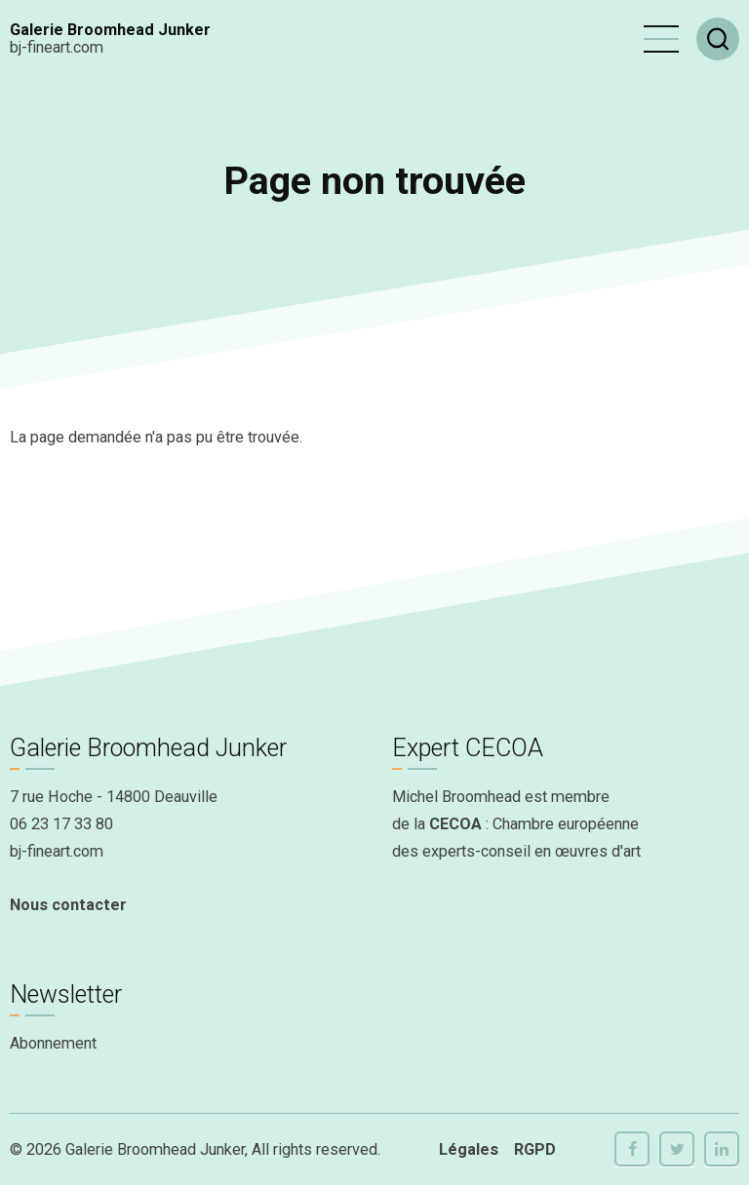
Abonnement (53, 1043)
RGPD (535, 1149)
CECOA (455, 824)
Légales (468, 1149)
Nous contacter (68, 905)
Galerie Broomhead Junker (110, 29)
